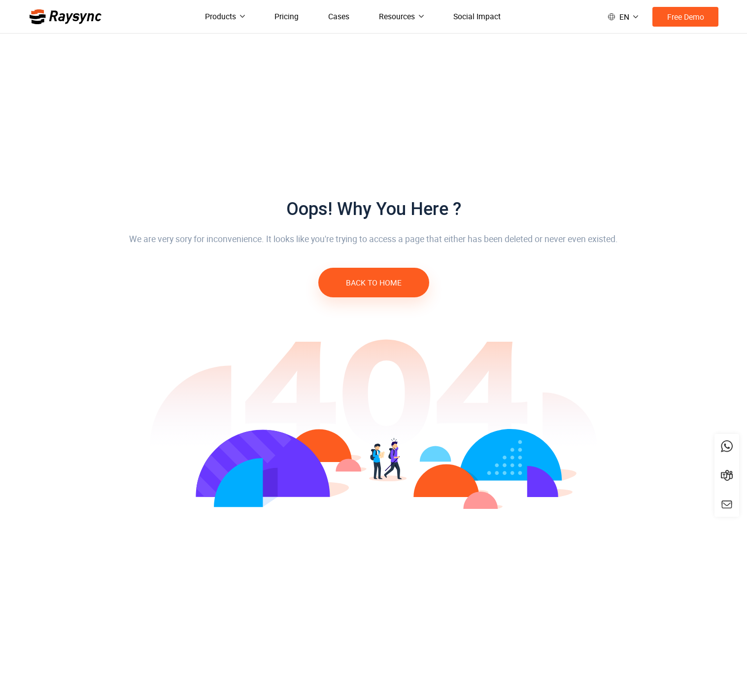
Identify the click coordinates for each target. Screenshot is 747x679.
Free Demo (685, 16)
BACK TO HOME (374, 282)
